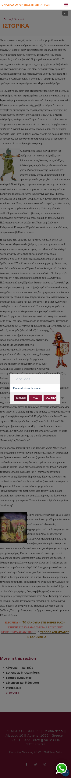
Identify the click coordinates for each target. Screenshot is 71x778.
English (21, 398)
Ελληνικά (50, 398)
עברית (35, 398)
